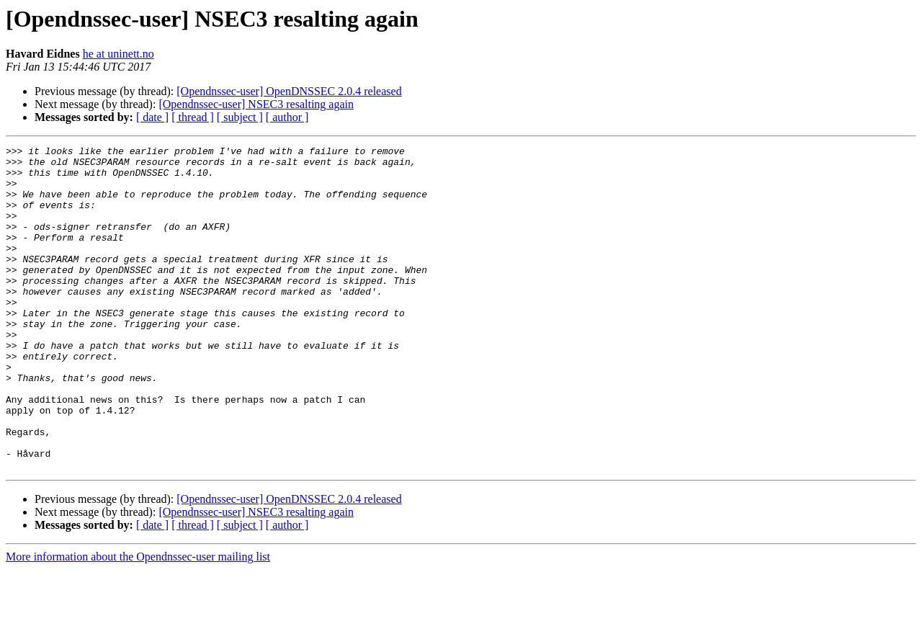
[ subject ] (240, 117)
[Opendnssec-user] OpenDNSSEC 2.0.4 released (288, 91)
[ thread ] (192, 117)
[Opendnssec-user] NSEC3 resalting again (256, 104)
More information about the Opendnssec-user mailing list (138, 621)
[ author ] (287, 117)
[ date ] (152, 117)
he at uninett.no (118, 54)
